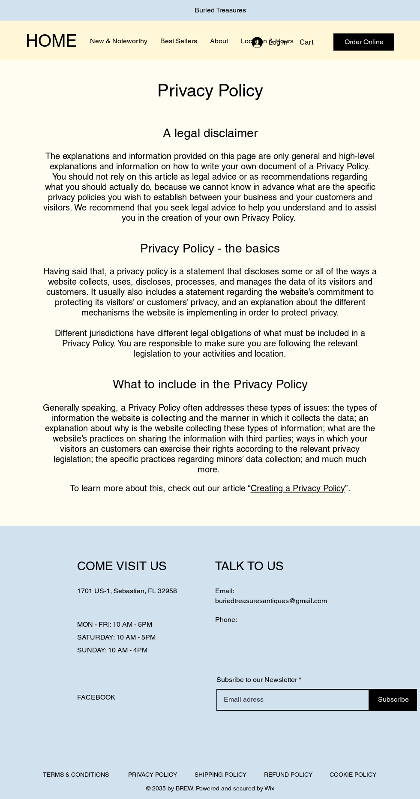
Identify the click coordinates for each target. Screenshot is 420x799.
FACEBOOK (96, 697)
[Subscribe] (393, 700)
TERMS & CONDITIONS (76, 774)
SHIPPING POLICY (220, 774)
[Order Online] (363, 42)
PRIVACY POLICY (152, 774)
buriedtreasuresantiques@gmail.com (271, 601)
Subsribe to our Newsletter (256, 679)
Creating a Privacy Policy (298, 488)
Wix (269, 788)
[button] (313, 42)
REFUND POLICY (288, 774)
